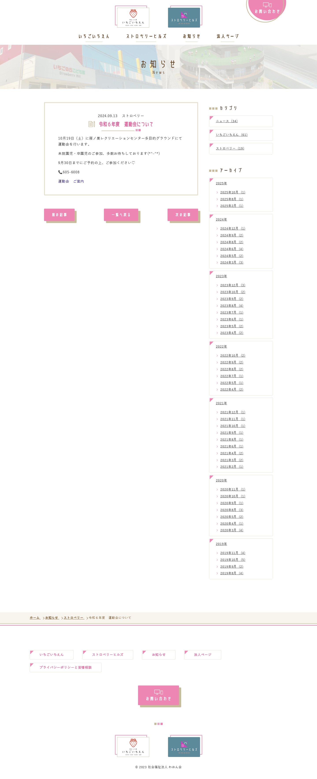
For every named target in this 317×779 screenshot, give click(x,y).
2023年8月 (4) (231, 305)
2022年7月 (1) (231, 376)
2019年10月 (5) (232, 560)
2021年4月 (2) (231, 453)
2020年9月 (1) (231, 503)
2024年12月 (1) (232, 228)
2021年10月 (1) (232, 426)
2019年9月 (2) (231, 566)
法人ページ (227, 36)
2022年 (221, 346)
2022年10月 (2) (232, 355)
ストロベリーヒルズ (146, 36)
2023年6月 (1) (231, 319)
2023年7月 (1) (231, 312)
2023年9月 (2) (231, 299)
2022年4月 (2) (231, 389)
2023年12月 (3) (232, 285)
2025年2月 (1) (231, 206)
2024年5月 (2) (231, 256)
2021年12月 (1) (232, 412)
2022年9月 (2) (231, 362)
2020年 (221, 480)
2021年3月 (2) (231, 460)
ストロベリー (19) (230, 148)
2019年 (221, 544)
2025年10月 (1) (232, 192)
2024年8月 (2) (231, 242)
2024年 (221, 219)
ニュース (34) (227, 121)
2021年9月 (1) (231, 432)
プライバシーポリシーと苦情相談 (68, 668)
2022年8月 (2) (231, 369)
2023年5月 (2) (231, 326)
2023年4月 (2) (231, 333)
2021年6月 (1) (231, 446)
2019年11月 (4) (232, 553)
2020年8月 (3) (231, 510)
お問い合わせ (267, 11)
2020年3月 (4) (231, 530)
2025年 (221, 183)
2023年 (221, 276)
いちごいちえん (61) (232, 135)
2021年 (221, 403)
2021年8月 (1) (231, 439)
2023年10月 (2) (232, 292)
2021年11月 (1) (232, 419)
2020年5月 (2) (231, 517)
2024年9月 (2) (231, 235)
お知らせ (191, 36)
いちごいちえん (94, 36)
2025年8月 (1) (231, 199)
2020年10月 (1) (232, 496)
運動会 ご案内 (71, 182)
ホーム (35, 618)
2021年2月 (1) (231, 466)
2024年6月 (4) (231, 249)
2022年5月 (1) (231, 383)
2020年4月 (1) (231, 523)
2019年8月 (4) (231, 573)
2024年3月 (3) (231, 262)
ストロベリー (133, 116)
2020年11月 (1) (232, 489)
